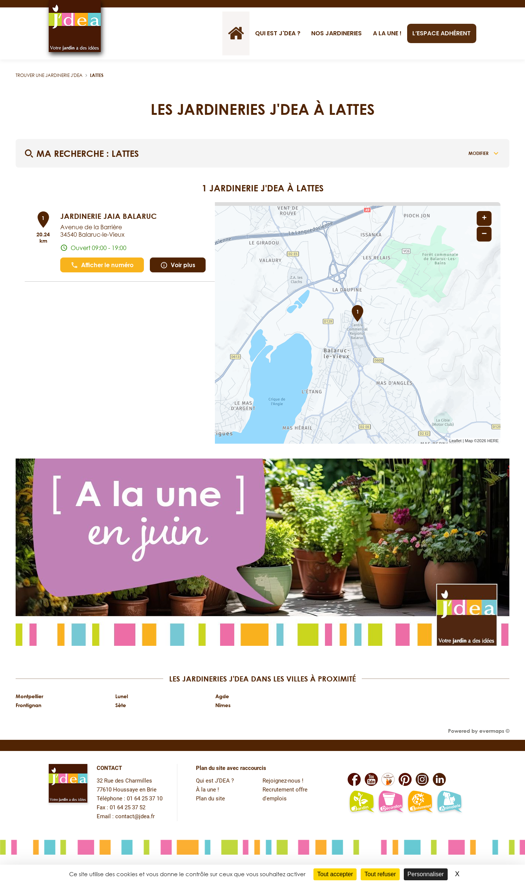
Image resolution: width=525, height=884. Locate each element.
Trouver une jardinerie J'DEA (49, 75)
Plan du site (210, 799)
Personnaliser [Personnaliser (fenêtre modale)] (426, 874)
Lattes (96, 75)
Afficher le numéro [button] (102, 265)
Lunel (121, 696)
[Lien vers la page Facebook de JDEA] (354, 779)
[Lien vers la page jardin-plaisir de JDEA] (362, 802)
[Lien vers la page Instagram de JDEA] (422, 779)
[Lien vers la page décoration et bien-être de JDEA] (391, 802)
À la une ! (207, 790)
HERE (493, 440)
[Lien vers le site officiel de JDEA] (75, 26)
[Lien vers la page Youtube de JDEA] (371, 779)
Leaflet (455, 440)
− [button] (484, 234)
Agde (222, 696)
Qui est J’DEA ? (215, 781)
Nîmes (223, 705)
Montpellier (29, 696)
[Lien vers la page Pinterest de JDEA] (405, 779)
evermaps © (494, 731)
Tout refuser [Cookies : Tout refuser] (380, 874)
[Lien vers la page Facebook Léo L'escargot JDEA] (387, 779)
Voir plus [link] (177, 265)
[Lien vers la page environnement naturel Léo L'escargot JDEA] (420, 802)
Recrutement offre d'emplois (284, 794)
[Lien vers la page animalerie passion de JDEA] (449, 802)
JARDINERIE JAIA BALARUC (108, 215)
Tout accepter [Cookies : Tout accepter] (335, 874)
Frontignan (28, 705)
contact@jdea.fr (135, 816)
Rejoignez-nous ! (282, 781)
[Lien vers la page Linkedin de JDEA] (439, 779)
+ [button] (484, 218)
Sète (120, 705)
